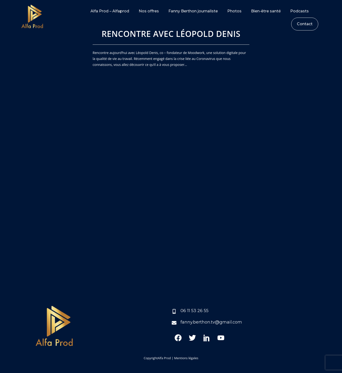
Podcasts (299, 11)
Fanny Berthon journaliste (193, 11)
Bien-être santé (266, 11)
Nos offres (149, 11)
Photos (234, 11)
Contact (305, 24)
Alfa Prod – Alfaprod (109, 11)
